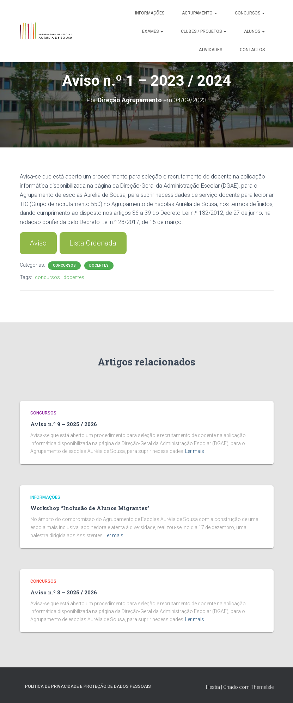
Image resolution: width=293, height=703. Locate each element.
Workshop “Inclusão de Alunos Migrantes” (89, 507)
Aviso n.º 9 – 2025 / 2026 (63, 424)
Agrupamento (199, 13)
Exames (152, 31)
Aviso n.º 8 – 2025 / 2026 (63, 592)
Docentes (99, 265)
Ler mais (194, 451)
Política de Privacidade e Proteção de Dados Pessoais (88, 686)
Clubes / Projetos (203, 31)
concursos (47, 277)
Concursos (250, 13)
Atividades (210, 49)
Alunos (254, 31)
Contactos (252, 49)
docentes (73, 277)
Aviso (38, 243)
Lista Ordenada (92, 243)
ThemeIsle (262, 687)
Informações (149, 13)
